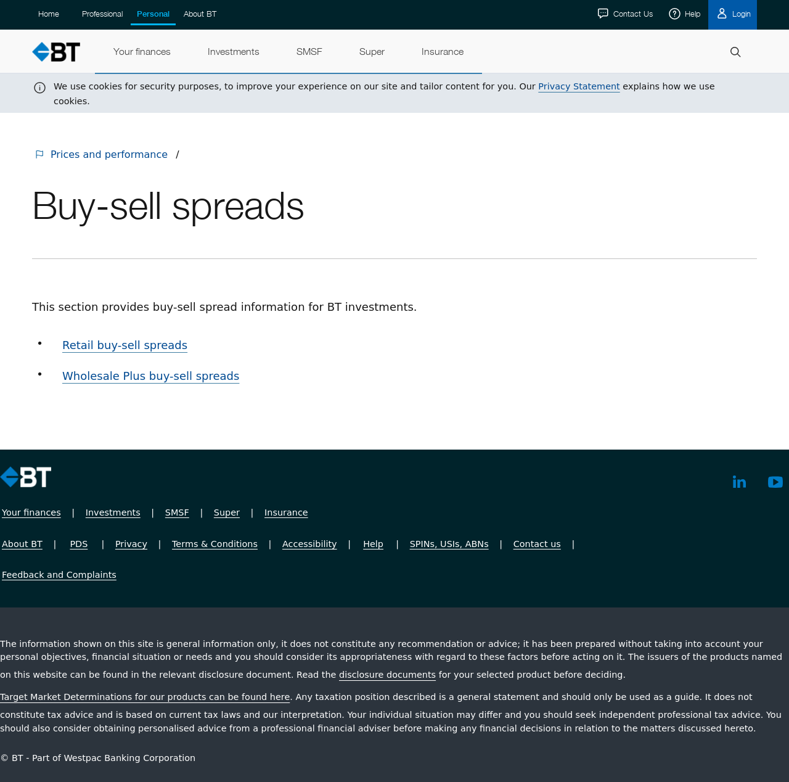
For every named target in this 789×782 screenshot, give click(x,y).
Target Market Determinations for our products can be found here (145, 697)
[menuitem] (142, 52)
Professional (102, 14)
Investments (113, 512)
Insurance (286, 512)
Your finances (31, 512)
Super (227, 512)
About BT (200, 14)
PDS (79, 544)
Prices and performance (109, 154)
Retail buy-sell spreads (124, 345)
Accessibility (309, 544)
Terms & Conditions (215, 544)
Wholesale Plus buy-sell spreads (150, 375)
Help (691, 14)
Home (48, 14)
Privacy (131, 544)
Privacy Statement (578, 86)
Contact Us (632, 14)
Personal (153, 14)
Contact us (537, 544)
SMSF (177, 512)
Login (740, 14)
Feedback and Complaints (59, 575)
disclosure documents (387, 675)
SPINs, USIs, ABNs (449, 544)
